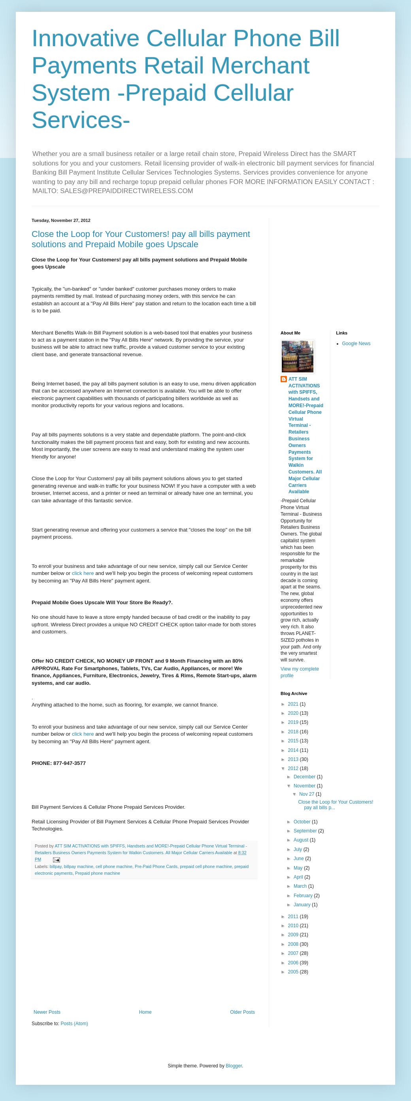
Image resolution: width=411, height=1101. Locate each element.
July (299, 849)
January (303, 904)
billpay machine (78, 866)
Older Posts (242, 1012)
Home (145, 1012)
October (303, 822)
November (305, 786)
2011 (294, 916)
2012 (294, 768)
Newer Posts (47, 1012)
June (299, 858)
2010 (294, 925)
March (301, 886)
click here (83, 573)
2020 (294, 713)
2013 (294, 759)
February (304, 895)
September (306, 831)
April (299, 877)
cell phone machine (114, 866)
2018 (294, 732)
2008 (294, 944)
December (305, 777)
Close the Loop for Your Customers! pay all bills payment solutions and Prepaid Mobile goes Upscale (141, 239)
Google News (356, 343)
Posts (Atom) (74, 1023)
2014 (294, 750)
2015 (294, 741)
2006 (294, 963)
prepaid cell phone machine (206, 866)
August (302, 840)
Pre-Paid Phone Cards (156, 866)
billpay (56, 866)
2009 (294, 935)
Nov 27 (307, 794)
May (299, 868)
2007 (294, 953)
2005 (294, 972)
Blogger (234, 1066)
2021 (294, 704)
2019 (294, 722)
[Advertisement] (144, 944)
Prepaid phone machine (97, 873)
